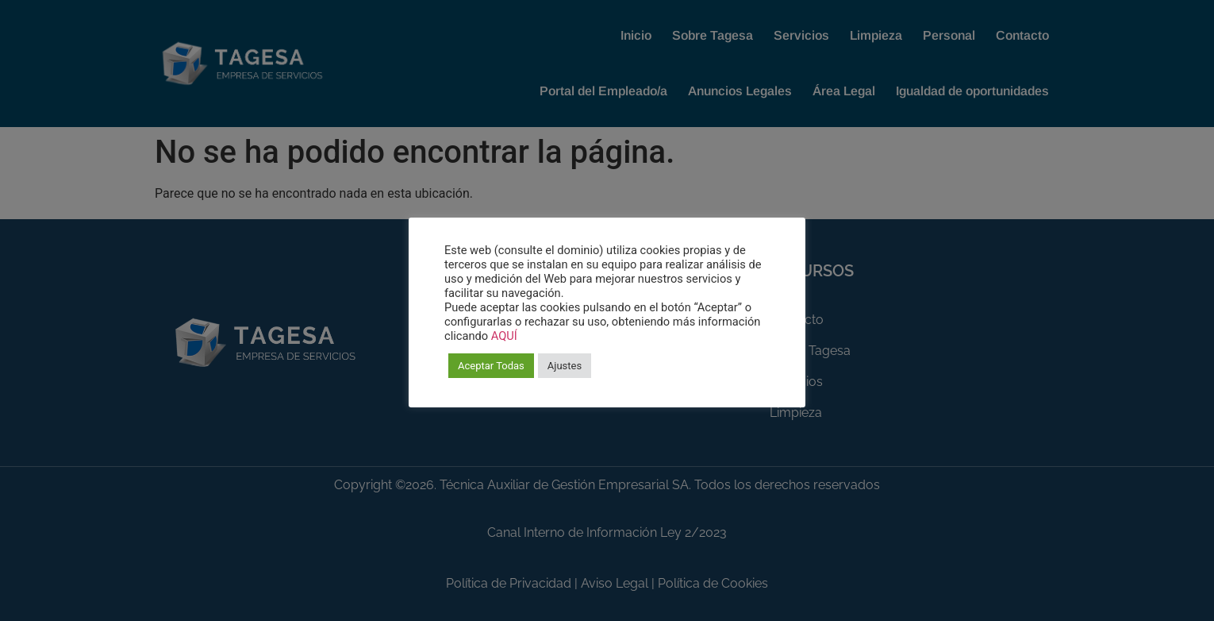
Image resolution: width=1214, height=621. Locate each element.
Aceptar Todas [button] (491, 366)
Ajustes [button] (564, 366)
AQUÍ (504, 336)
